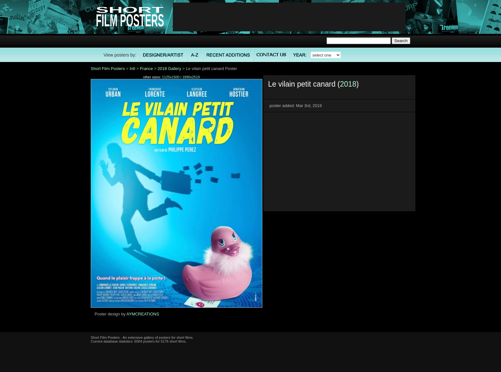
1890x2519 (191, 77)
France (146, 68)
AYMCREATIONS (143, 314)
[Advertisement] (289, 17)
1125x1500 (170, 77)
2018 (348, 84)
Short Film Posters (108, 68)
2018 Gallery (169, 68)
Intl (132, 68)
